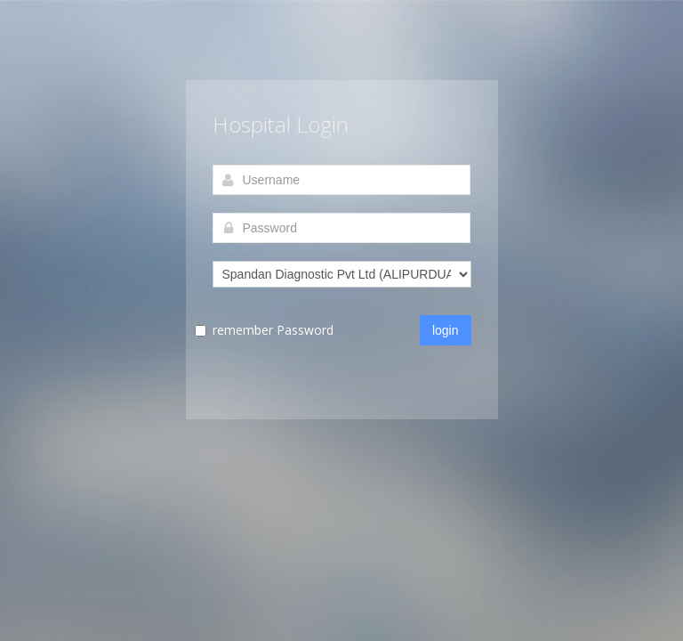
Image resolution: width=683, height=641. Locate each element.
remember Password (273, 329)
